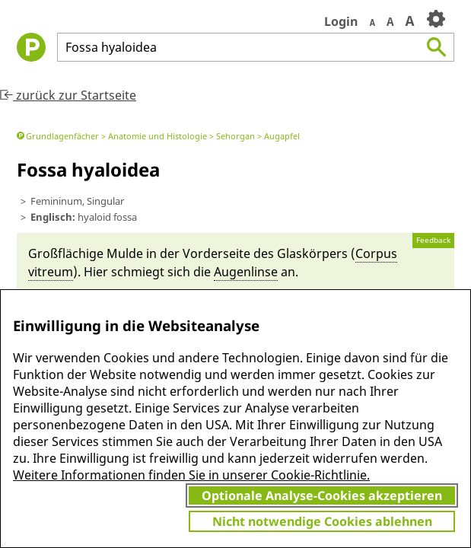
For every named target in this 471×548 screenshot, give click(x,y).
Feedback (433, 240)
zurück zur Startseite (68, 95)
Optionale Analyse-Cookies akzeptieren (322, 495)
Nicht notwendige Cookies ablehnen (322, 521)
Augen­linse (246, 271)
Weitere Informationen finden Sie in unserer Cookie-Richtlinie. (191, 475)
